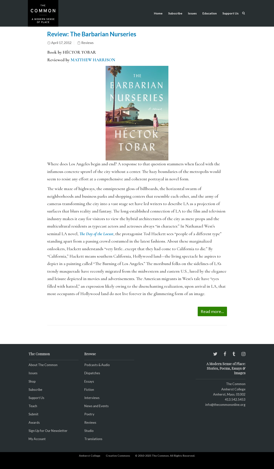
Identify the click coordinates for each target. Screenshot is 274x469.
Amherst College (89, 455)
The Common (235, 384)
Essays (89, 381)
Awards (34, 422)
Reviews (87, 43)
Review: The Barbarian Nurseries (91, 34)
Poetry (89, 414)
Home (158, 13)
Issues (192, 13)
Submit (33, 414)
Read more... (212, 311)
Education (209, 13)
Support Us (230, 13)
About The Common (43, 365)
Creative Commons (118, 455)
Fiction (89, 390)
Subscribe (175, 13)
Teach (33, 406)
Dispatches (92, 373)
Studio (89, 431)
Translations (93, 439)
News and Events (96, 406)
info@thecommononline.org (225, 405)
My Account (37, 439)
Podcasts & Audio (97, 365)
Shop (32, 381)
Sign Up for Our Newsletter (48, 431)
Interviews (92, 398)
